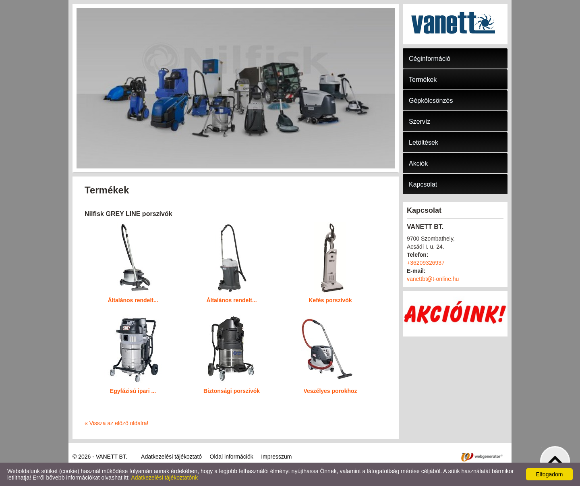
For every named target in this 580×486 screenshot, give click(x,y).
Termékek (423, 79)
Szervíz (419, 121)
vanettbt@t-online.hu (433, 279)
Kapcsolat (423, 184)
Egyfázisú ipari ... (133, 391)
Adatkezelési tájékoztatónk (164, 477)
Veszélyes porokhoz (330, 391)
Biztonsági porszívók (231, 391)
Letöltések (423, 142)
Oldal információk (231, 456)
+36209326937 (426, 263)
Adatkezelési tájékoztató (171, 456)
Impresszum (276, 456)
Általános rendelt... (133, 300)
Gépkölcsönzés (431, 100)
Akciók (418, 163)
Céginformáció (429, 58)
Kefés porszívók (330, 300)
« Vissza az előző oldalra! (117, 423)
